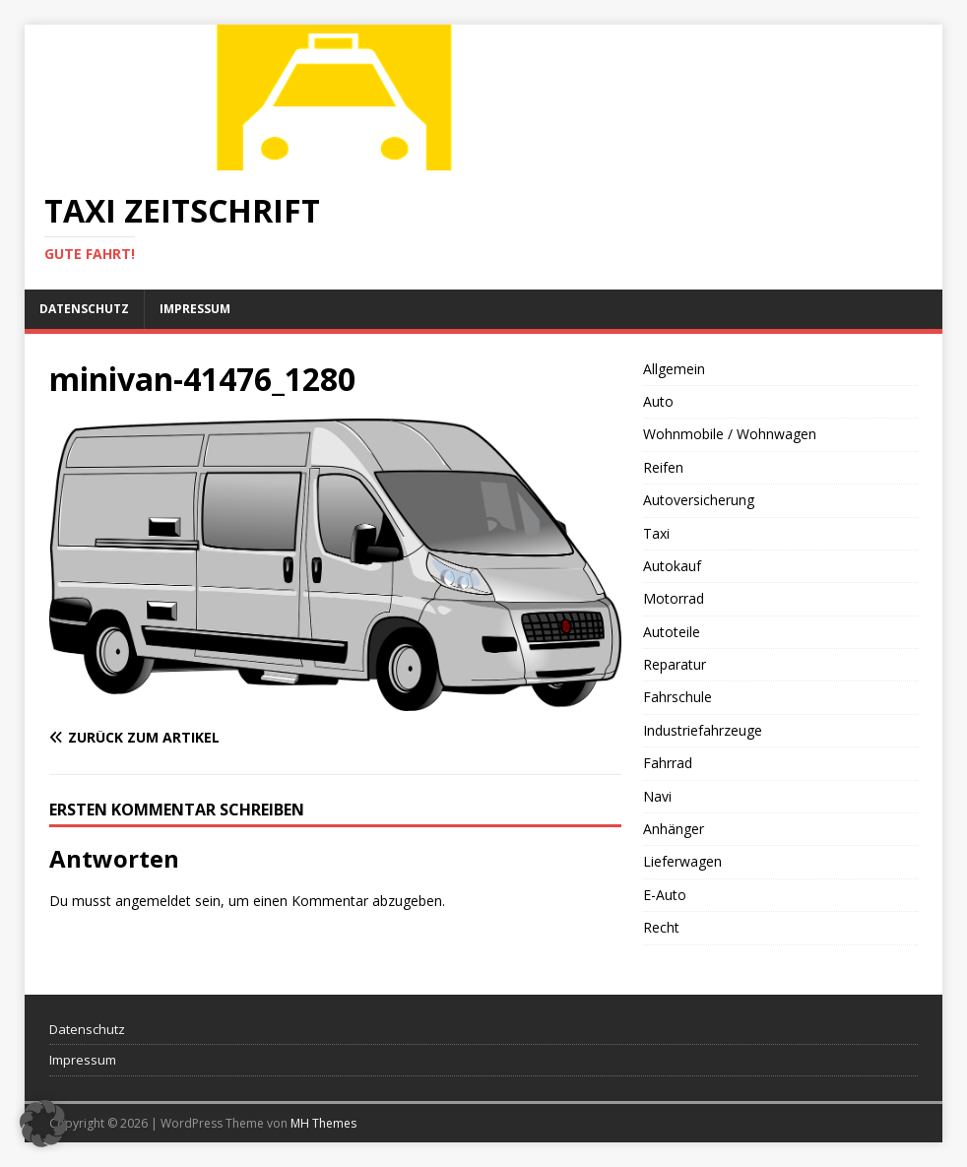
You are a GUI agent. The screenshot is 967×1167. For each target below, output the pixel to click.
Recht (661, 927)
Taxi (656, 533)
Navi (657, 796)
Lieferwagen (682, 861)
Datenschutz (84, 308)
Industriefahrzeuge (702, 730)
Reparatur (674, 664)
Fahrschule (677, 696)
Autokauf (672, 565)
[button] (43, 1123)
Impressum (195, 308)
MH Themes (323, 1123)
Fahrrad (667, 762)
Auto (658, 401)
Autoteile (671, 631)
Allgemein (674, 368)
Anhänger (673, 828)
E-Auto (664, 894)
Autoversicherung (698, 499)
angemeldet (153, 900)
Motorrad (673, 598)
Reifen (663, 467)
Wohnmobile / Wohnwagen (729, 433)
